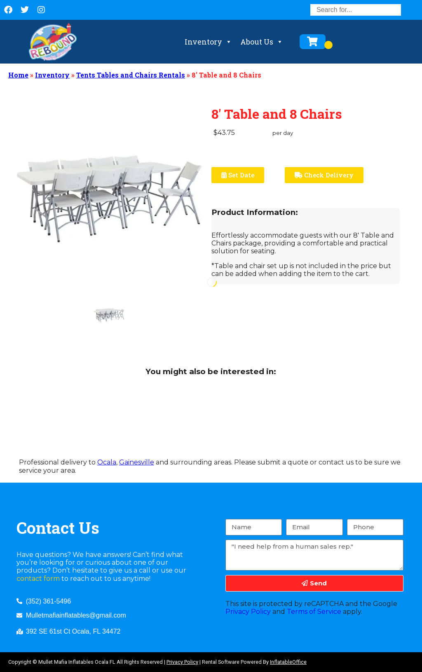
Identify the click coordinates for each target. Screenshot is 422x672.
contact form (38, 578)
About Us (261, 41)
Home (18, 75)
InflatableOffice (288, 662)
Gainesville (136, 462)
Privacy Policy (248, 611)
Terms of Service (314, 611)
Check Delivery (324, 175)
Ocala (106, 462)
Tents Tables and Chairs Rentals (130, 75)
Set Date (237, 175)
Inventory (208, 41)
